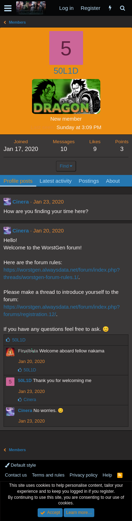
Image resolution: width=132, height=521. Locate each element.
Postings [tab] (88, 181)
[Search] (122, 7)
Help (107, 475)
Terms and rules (48, 475)
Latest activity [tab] (56, 181)
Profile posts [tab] (18, 181)
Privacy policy (84, 475)
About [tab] (113, 181)
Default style (20, 465)
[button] (7, 8)
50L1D (25, 380)
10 (64, 149)
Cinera (20, 202)
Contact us (16, 475)
